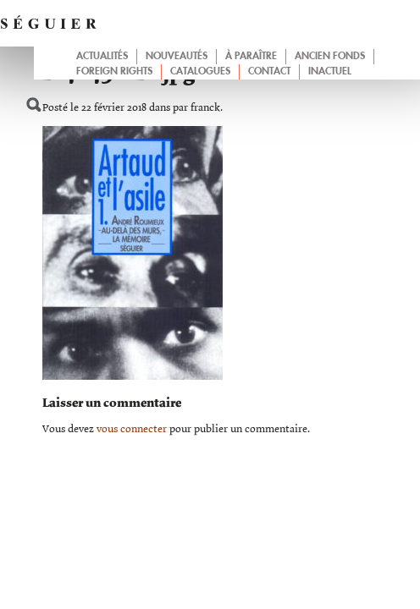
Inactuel (329, 72)
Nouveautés (176, 57)
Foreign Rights (114, 72)
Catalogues (200, 72)
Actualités (102, 57)
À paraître (251, 57)
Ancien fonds (330, 57)
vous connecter (132, 429)
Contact (269, 72)
